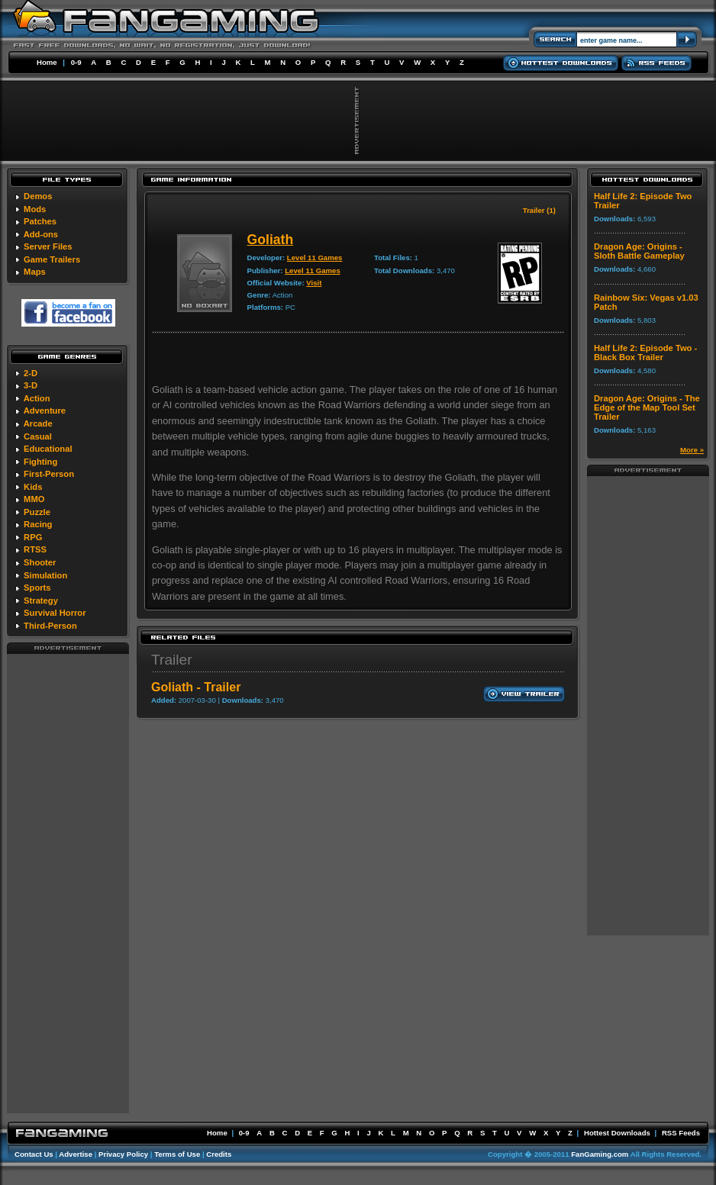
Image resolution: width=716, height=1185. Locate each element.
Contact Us (34, 1154)
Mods (35, 209)
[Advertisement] (68, 883)
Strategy (41, 600)
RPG (33, 537)
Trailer (171, 660)
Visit (313, 283)
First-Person (49, 473)
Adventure (45, 410)
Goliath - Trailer (195, 687)
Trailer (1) (539, 210)
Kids (33, 486)
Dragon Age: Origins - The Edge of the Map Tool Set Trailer (647, 407)
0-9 (76, 62)
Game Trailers (52, 259)
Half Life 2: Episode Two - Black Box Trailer (645, 352)
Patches (40, 221)
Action (37, 398)
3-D (30, 385)
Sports (37, 587)
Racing (38, 524)
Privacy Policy (123, 1154)
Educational (48, 448)
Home (47, 62)
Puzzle (37, 512)
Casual (38, 436)
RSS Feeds (681, 1133)
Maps (35, 271)
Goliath (270, 239)
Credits (218, 1154)
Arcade (38, 423)
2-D (30, 373)
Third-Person (50, 625)
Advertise (75, 1154)
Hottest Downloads (617, 1133)
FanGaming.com (599, 1154)
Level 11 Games (315, 257)
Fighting (40, 461)
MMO (34, 499)
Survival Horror (54, 612)
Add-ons (41, 234)
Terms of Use (177, 1154)
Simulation (45, 575)
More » (692, 450)
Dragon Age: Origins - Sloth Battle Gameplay (639, 251)
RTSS (35, 549)
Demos (38, 196)
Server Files (48, 246)
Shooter (40, 562)
